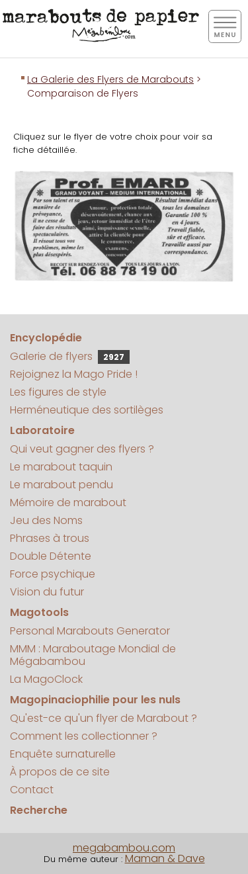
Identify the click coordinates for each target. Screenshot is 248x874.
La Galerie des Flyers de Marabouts (110, 79)
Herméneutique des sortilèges (86, 409)
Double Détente (50, 556)
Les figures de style (58, 392)
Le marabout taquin (61, 466)
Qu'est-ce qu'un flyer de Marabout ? (103, 718)
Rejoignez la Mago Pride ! (74, 374)
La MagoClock (46, 679)
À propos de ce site (60, 771)
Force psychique (52, 574)
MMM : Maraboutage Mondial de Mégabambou (93, 655)
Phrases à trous (49, 538)
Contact (32, 789)
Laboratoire (42, 430)
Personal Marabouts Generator (90, 630)
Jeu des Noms (46, 520)
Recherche (38, 810)
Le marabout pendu (61, 484)
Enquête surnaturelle (63, 754)
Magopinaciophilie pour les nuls (95, 699)
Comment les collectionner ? (83, 736)
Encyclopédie (46, 337)
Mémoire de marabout (68, 502)
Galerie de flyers (70, 356)
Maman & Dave (165, 858)
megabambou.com (124, 847)
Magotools (39, 612)
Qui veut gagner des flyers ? (82, 449)
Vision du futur (47, 591)
